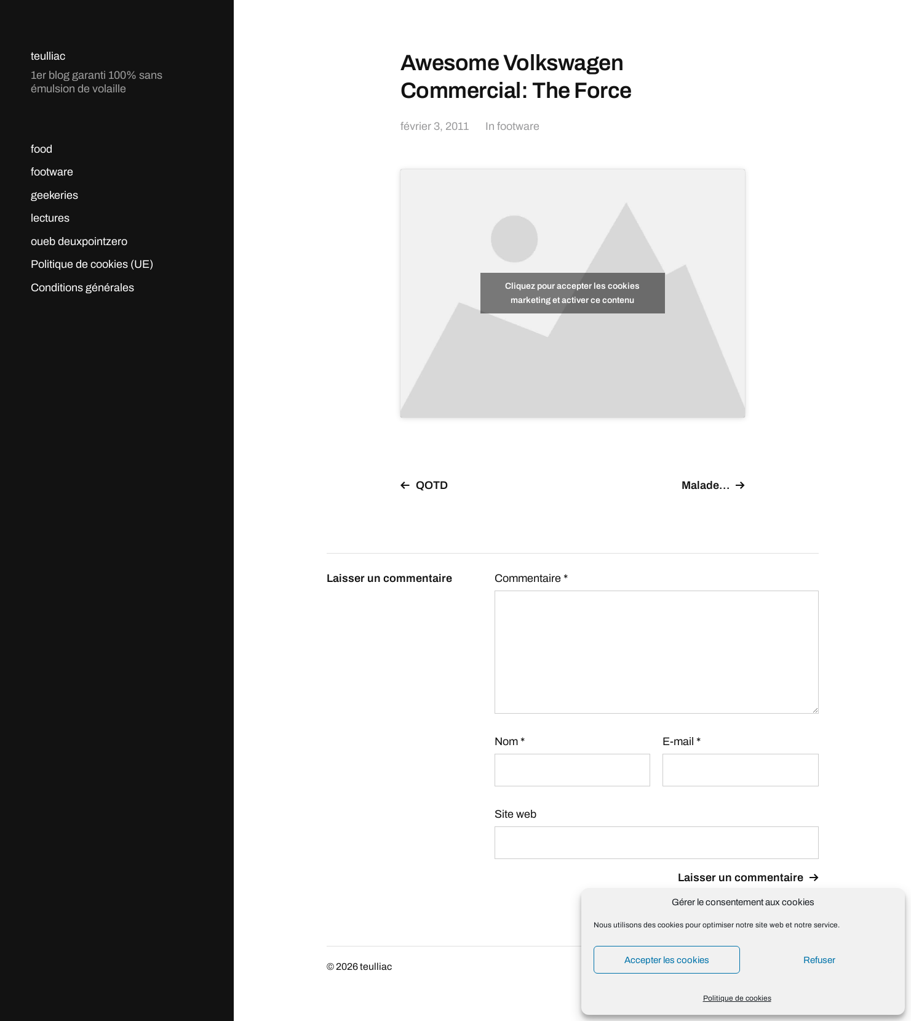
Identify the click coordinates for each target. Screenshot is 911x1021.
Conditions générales (82, 287)
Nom (510, 741)
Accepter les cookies (666, 960)
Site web (515, 814)
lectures (50, 218)
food (41, 149)
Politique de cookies (737, 998)
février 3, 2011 (434, 126)
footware (52, 172)
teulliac (48, 56)
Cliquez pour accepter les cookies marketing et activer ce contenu (572, 293)
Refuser (819, 960)
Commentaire (531, 578)
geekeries (54, 195)
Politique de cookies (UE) (92, 264)
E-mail (681, 741)
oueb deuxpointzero (79, 241)
